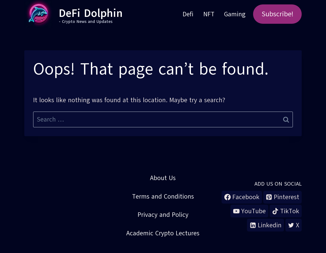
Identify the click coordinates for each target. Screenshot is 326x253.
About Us (163, 177)
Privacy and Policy (163, 214)
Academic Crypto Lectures (162, 233)
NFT (208, 14)
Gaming (234, 14)
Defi (188, 14)
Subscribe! (277, 14)
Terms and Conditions (163, 196)
